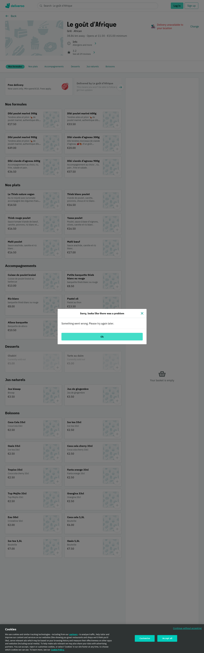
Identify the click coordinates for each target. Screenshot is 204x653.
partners (73, 634)
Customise (145, 638)
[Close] (142, 313)
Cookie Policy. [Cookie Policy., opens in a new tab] (57, 650)
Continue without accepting (187, 628)
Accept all (167, 638)
